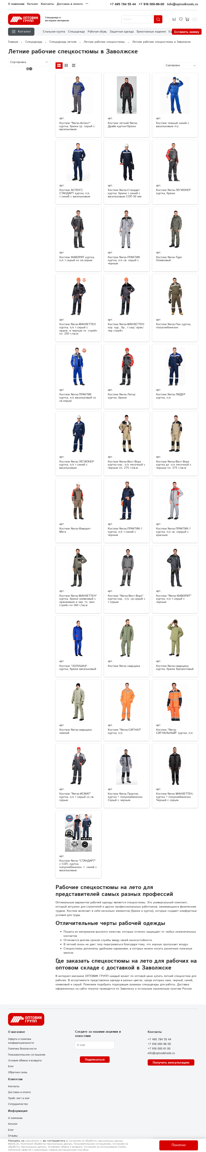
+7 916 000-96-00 (151, 4)
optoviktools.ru (33, 1141)
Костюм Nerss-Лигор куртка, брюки (121, 396)
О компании (16, 4)
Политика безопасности (22, 1049)
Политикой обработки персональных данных (46, 1144)
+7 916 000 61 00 (159, 1049)
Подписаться (95, 1059)
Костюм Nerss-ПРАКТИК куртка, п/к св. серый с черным (124, 260)
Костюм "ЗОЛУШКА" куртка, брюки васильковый (77, 667)
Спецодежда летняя (62, 42)
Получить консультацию (171, 1062)
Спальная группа (54, 32)
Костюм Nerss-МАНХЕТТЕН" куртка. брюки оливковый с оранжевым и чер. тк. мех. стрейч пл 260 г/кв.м (78, 600)
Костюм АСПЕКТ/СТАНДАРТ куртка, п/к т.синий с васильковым (74, 193)
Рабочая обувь (97, 32)
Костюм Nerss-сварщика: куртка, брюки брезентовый (175, 667)
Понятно (179, 1145)
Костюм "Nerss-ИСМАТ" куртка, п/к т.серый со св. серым (76, 797)
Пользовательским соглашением (92, 1144)
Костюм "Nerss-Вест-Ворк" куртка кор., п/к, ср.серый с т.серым (126, 599)
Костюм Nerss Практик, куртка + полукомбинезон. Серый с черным (125, 797)
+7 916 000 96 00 (159, 1044)
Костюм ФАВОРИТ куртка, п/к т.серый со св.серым (77, 259)
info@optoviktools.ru (161, 1053)
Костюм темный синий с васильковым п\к (172, 124)
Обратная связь (17, 1072)
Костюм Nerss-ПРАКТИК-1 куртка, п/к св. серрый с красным (173, 532)
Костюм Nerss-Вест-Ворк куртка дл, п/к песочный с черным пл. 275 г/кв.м (173, 465)
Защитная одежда (122, 32)
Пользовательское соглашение (26, 1055)
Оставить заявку (186, 31)
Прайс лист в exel (18, 1098)
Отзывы (13, 1136)
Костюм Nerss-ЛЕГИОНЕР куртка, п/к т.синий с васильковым (76, 465)
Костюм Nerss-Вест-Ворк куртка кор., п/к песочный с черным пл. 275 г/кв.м (126, 465)
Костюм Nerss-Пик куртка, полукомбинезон (173, 326)
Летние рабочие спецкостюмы (104, 42)
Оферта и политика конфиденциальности (21, 1041)
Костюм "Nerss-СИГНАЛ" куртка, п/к (124, 731)
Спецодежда (76, 32)
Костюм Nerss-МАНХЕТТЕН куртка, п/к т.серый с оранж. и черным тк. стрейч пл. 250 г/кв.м (78, 329)
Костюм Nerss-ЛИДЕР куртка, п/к (170, 396)
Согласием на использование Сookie (105, 1147)
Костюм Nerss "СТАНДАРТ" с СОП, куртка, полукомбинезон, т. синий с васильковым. (78, 865)
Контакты (47, 4)
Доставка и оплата (70, 4)
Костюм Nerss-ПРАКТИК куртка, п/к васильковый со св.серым (77, 397)
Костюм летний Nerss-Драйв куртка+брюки (123, 124)
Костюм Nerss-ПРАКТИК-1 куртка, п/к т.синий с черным (125, 532)
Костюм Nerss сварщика (124, 666)
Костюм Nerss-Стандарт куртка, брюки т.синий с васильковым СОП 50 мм (124, 193)
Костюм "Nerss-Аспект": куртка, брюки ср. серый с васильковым (77, 126)
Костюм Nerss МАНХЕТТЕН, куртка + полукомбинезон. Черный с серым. (174, 797)
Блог (11, 1066)
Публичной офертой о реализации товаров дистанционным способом (48, 1150)
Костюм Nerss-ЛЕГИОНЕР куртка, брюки (173, 191)
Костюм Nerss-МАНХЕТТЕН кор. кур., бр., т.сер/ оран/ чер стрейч (126, 327)
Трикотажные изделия (151, 32)
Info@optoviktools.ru (182, 4)
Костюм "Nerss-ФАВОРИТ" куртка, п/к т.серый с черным (174, 599)
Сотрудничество (18, 1104)
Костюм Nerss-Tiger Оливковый (169, 259)
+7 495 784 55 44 (123, 4)
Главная (13, 42)
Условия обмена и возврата (25, 1060)
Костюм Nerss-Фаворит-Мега (75, 530)
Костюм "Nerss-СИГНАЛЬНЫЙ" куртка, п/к (174, 731)
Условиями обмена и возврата (65, 1147)
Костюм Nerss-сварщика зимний (75, 731)
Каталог (32, 4)
